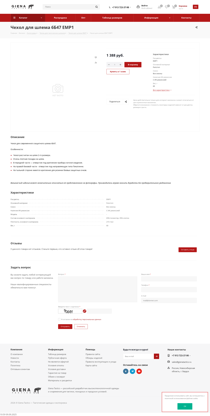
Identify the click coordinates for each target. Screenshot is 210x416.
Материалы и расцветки (60, 380)
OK (185, 406)
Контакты (15, 361)
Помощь (90, 349)
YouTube (139, 371)
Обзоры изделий (94, 358)
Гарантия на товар (57, 373)
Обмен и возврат (56, 376)
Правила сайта (93, 354)
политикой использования (175, 398)
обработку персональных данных (87, 319)
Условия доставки (57, 369)
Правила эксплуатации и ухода (101, 361)
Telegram (132, 371)
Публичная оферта (57, 358)
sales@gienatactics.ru (181, 362)
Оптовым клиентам (20, 369)
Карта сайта (91, 365)
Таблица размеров (57, 354)
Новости (15, 358)
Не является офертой (58, 361)
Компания (16, 349)
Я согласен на (81, 319)
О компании (17, 354)
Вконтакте (125, 371)
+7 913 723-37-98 (120, 7)
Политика (15, 365)
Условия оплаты (56, 365)
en (195, 6)
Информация (55, 349)
